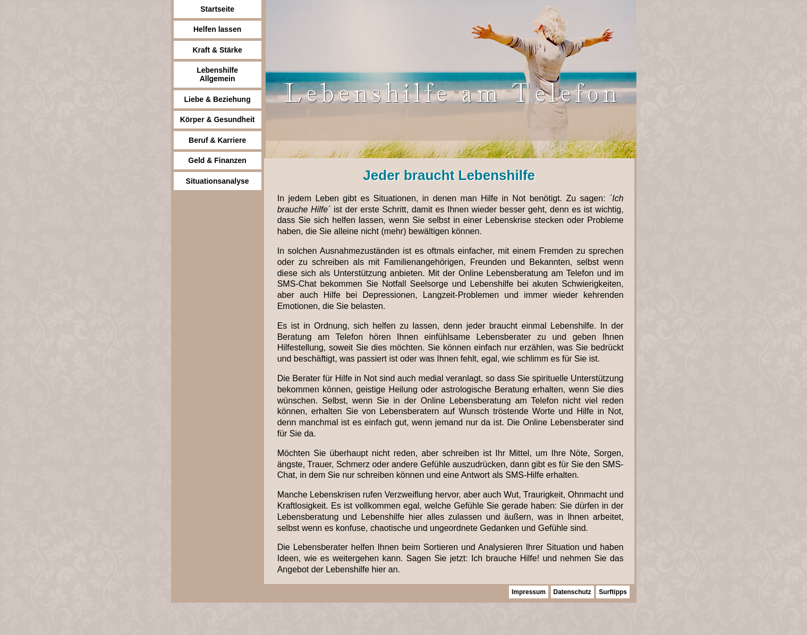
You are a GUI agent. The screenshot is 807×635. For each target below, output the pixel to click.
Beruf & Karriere (217, 140)
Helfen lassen (217, 29)
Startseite (217, 9)
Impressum (529, 592)
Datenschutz (572, 592)
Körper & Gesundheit (217, 119)
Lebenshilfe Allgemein (217, 74)
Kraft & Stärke (217, 50)
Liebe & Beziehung (217, 99)
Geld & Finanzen (217, 160)
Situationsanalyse (217, 181)
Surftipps (613, 592)
